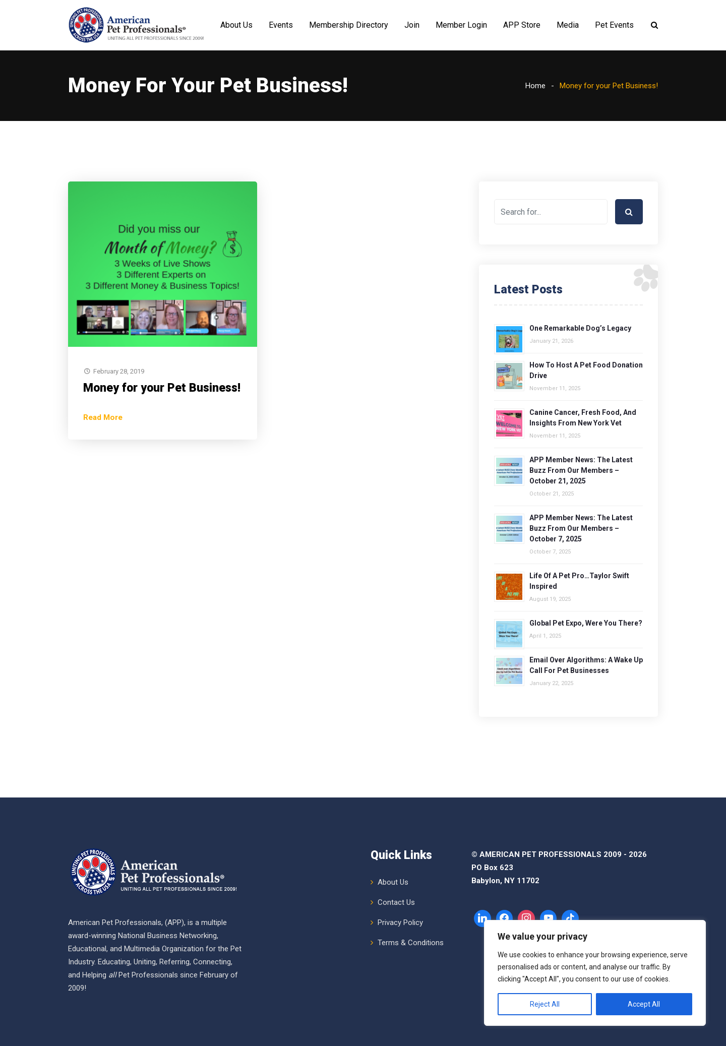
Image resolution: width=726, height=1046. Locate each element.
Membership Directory (348, 25)
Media (568, 25)
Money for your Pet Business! (161, 388)
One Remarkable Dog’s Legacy (580, 328)
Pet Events (614, 25)
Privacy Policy (400, 922)
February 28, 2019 (118, 371)
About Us (236, 25)
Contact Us (396, 902)
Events (281, 25)
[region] (595, 973)
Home (535, 85)
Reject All (545, 1004)
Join (411, 25)
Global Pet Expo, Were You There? (585, 623)
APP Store (521, 25)
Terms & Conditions (411, 942)
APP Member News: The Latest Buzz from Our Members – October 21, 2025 (581, 470)
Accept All (644, 1004)
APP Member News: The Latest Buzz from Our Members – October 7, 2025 (581, 528)
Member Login (461, 25)
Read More (103, 417)
